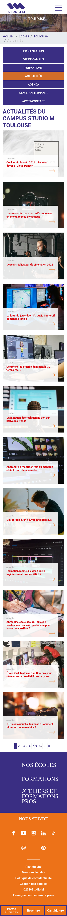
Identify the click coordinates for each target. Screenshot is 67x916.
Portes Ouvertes (11, 910)
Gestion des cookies (34, 883)
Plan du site (34, 866)
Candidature (55, 910)
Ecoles (24, 36)
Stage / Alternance (33, 93)
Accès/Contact (33, 101)
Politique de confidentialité (33, 878)
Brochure (33, 910)
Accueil (8, 36)
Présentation (33, 51)
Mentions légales (33, 872)
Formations (33, 68)
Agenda (33, 84)
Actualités (33, 76)
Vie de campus (33, 59)
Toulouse (40, 36)
